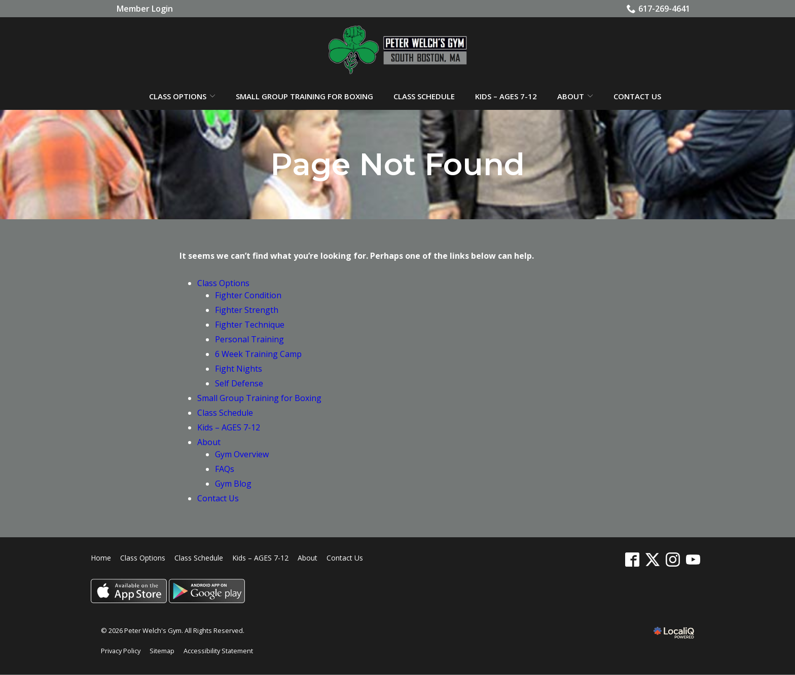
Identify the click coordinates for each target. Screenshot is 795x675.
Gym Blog (233, 484)
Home (101, 558)
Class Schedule (424, 97)
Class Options (177, 97)
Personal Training (249, 339)
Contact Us (637, 97)
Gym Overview (242, 454)
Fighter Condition (248, 295)
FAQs (224, 469)
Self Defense (239, 383)
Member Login (145, 8)
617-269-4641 (658, 8)
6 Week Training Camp (258, 354)
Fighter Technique (249, 325)
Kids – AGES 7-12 (506, 97)
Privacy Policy (120, 651)
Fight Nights (238, 369)
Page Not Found (397, 165)
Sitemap (162, 651)
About (570, 97)
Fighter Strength (246, 310)
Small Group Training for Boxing (304, 97)
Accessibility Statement (218, 651)
